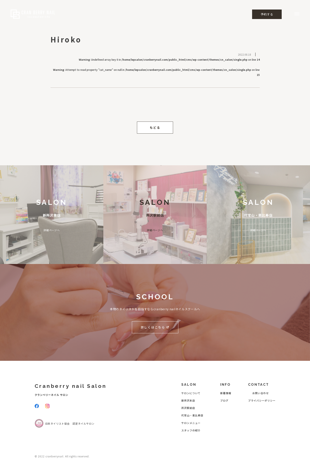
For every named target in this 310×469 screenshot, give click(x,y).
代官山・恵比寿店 (192, 415)
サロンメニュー (191, 423)
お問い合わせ (260, 393)
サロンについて (191, 393)
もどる (155, 127)
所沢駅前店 (188, 408)
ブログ (224, 400)
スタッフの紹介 (191, 430)
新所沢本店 (188, 400)
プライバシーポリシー (262, 400)
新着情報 (225, 393)
